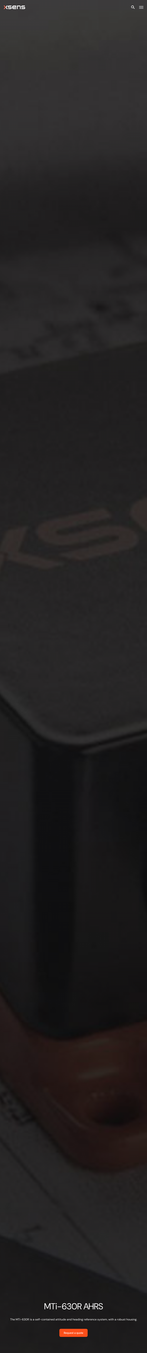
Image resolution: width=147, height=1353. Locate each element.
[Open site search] (133, 7)
